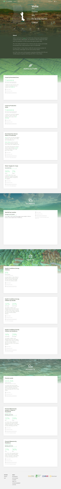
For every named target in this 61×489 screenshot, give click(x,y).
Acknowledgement (16, 483)
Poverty (46, 29)
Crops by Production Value (10, 106)
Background (15, 476)
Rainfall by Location (10, 212)
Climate (30, 29)
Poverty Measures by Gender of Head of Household (10, 410)
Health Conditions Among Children (12, 269)
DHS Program (11, 275)
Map (55, 1)
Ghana (15, 1)
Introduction (14, 29)
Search (5, 476)
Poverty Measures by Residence (10, 442)
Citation (14, 484)
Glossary (14, 479)
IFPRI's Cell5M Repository (13, 112)
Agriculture (22, 29)
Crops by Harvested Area (12, 77)
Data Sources (15, 478)
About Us (14, 481)
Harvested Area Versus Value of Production (11, 134)
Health (39, 29)
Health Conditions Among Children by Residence (12, 330)
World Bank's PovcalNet (13, 383)
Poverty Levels (9, 378)
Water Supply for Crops (11, 166)
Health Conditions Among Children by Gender (12, 299)
